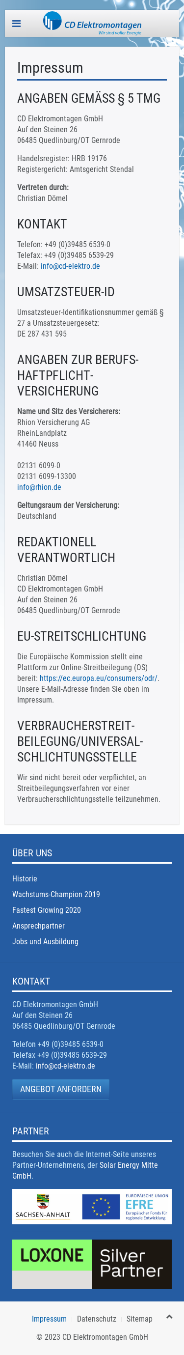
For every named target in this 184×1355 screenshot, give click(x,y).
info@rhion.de (39, 487)
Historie (24, 878)
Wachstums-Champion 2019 (56, 894)
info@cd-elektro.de (70, 266)
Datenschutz (96, 1319)
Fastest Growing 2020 (46, 910)
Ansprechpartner (38, 926)
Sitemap (140, 1319)
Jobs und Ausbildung (45, 941)
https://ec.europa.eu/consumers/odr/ (99, 678)
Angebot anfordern (61, 1089)
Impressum (49, 1319)
